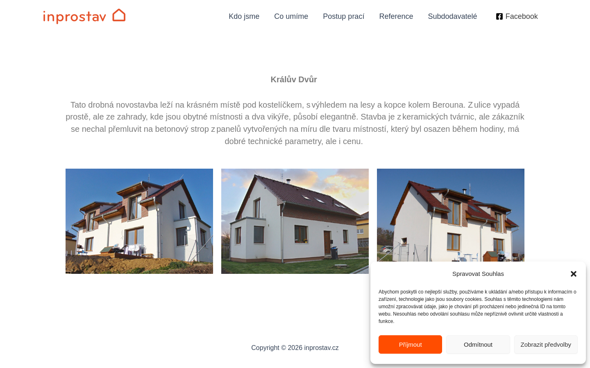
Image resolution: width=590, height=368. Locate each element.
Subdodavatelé (452, 16)
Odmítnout (478, 344)
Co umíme (291, 16)
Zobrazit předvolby (546, 344)
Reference (396, 16)
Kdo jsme (244, 16)
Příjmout (410, 344)
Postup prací (343, 16)
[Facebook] (517, 16)
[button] (574, 274)
